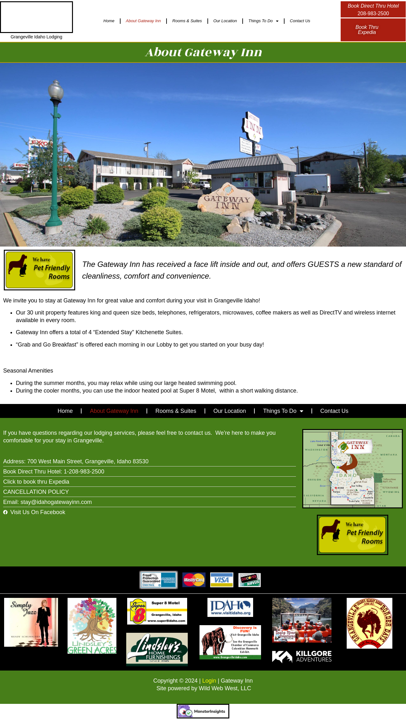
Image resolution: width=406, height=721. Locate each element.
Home (109, 20)
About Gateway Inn (143, 20)
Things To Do (263, 21)
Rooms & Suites (187, 20)
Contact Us (300, 20)
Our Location (225, 20)
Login (209, 681)
